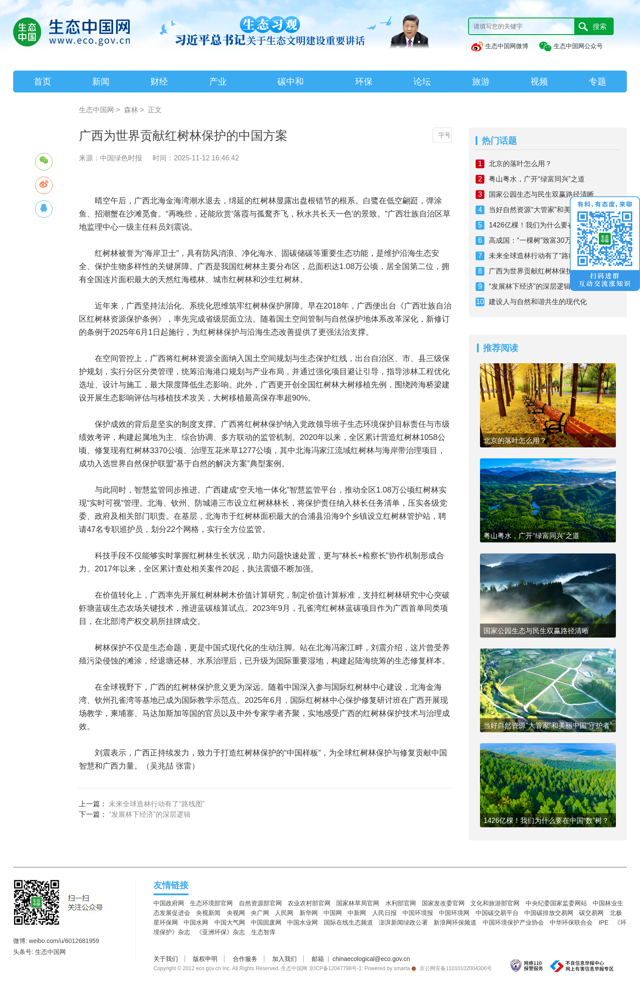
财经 (159, 81)
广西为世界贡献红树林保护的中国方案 (548, 271)
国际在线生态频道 (348, 922)
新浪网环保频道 (455, 922)
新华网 (308, 912)
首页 (42, 81)
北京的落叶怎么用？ (520, 163)
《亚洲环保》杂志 (220, 932)
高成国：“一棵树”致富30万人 (533, 240)
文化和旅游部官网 (494, 903)
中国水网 (196, 922)
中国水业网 (302, 922)
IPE (603, 922)
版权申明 (205, 958)
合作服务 (245, 958)
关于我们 (165, 958)
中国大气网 (229, 922)
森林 (131, 109)
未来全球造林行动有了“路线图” (157, 804)
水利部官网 (400, 903)
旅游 (481, 81)
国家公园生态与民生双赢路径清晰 (541, 194)
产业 (218, 81)
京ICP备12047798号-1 (335, 968)
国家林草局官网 (357, 903)
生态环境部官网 (211, 903)
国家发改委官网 (443, 903)
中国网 (333, 912)
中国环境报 (417, 912)
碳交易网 (591, 912)
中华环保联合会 (571, 922)
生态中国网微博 (499, 46)
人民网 (284, 912)
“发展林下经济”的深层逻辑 (150, 814)
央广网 (260, 912)
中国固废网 (266, 922)
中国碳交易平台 (497, 912)
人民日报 (384, 912)
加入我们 (284, 958)
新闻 (101, 81)
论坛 (422, 81)
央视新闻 (208, 912)
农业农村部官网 (309, 903)
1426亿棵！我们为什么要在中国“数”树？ (551, 225)
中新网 (357, 912)
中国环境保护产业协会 (513, 922)
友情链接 (170, 885)
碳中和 (290, 81)
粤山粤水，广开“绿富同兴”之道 (537, 179)
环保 (364, 81)
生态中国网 (96, 109)
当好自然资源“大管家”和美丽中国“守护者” (553, 209)
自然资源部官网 (260, 903)
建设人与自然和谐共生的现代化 (538, 301)
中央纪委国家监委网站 (556, 903)
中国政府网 (168, 903)
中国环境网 (454, 912)
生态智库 (263, 932)
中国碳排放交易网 (548, 912)
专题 (597, 81)
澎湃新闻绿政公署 (403, 922)
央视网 (236, 912)
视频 (539, 81)
